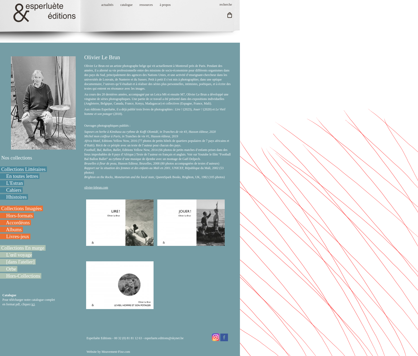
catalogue (126, 5)
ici (33, 304)
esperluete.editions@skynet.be (163, 338)
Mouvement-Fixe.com (116, 352)
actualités (107, 5)
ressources (146, 5)
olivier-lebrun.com (96, 187)
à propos (165, 5)
